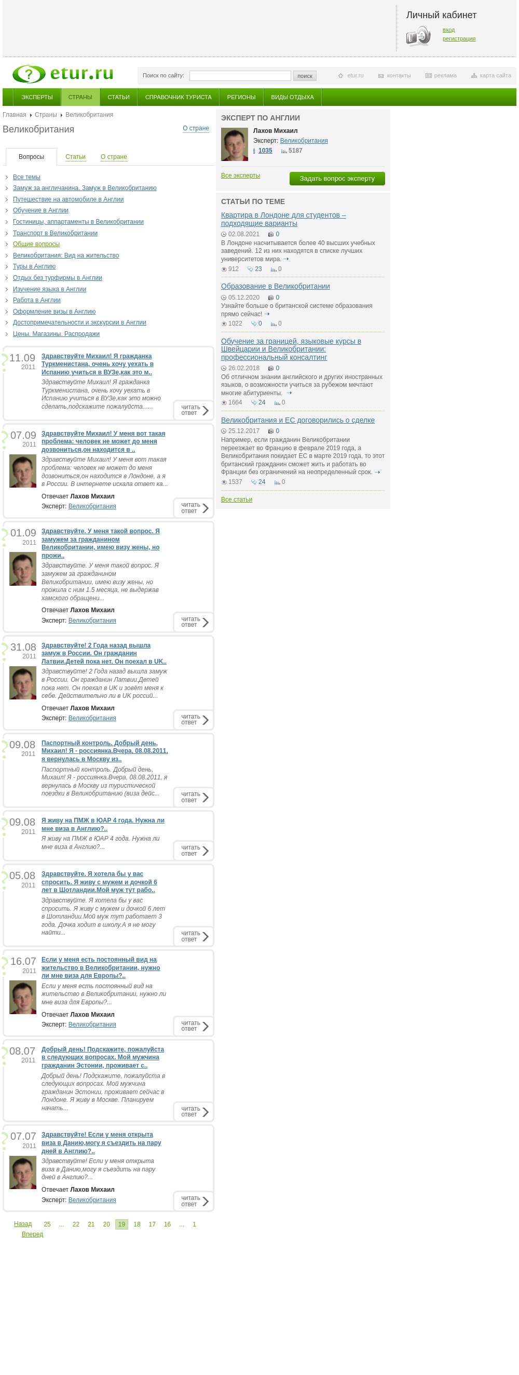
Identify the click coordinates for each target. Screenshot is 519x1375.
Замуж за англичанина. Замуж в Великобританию (85, 188)
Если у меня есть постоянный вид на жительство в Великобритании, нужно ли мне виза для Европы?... (104, 994)
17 (152, 1224)
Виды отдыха (292, 97)
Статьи (119, 97)
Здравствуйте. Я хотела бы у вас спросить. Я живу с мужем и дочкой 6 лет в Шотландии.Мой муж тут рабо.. (99, 882)
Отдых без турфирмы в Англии (57, 277)
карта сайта (495, 75)
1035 (265, 150)
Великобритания (92, 506)
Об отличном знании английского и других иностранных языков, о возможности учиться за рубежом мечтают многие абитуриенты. (302, 385)
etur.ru (355, 75)
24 (261, 402)
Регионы (241, 97)
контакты (399, 75)
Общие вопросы (36, 244)
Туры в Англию (34, 266)
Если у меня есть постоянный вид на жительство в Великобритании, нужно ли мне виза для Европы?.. (101, 967)
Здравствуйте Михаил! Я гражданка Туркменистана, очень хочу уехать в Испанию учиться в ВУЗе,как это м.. (98, 364)
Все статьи (236, 499)
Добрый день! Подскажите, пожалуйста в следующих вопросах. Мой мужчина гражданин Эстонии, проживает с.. (103, 1057)
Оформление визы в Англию (54, 311)
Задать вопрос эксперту (337, 178)
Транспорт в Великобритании (55, 233)
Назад (23, 1224)
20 (106, 1224)
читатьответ (191, 409)
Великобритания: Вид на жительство (66, 255)
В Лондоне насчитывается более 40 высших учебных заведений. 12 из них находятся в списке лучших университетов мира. (298, 251)
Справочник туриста (178, 97)
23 (258, 269)
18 (136, 1224)
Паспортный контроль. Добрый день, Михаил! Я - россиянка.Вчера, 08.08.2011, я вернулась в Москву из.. (105, 751)
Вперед (32, 1234)
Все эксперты (240, 175)
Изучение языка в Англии (49, 289)
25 (47, 1224)
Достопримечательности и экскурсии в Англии (79, 322)
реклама (445, 75)
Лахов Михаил (275, 130)
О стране (196, 128)
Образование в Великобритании (275, 286)
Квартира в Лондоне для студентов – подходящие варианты (283, 219)
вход (449, 29)
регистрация (459, 38)
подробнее (286, 259)
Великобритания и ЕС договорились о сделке (298, 420)
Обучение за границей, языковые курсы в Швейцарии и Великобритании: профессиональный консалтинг (291, 349)
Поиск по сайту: (163, 75)
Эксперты (37, 97)
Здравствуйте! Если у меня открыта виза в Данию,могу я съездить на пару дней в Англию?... (98, 1169)
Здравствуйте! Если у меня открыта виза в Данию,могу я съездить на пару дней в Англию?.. (101, 1142)
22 (76, 1224)
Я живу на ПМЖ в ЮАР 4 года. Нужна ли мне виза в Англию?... (101, 843)
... (61, 1224)
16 (167, 1224)
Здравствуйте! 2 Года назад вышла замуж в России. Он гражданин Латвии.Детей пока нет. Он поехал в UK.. (104, 653)
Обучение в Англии (41, 210)
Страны (80, 97)
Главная (14, 114)
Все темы (26, 177)
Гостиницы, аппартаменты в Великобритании (78, 221)
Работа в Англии (37, 300)
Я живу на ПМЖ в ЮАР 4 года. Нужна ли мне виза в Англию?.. (103, 824)
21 (91, 1224)
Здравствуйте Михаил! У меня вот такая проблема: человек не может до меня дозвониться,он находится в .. (103, 441)
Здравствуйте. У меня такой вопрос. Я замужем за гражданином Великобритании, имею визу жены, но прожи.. (101, 543)
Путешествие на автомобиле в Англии (68, 199)
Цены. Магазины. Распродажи (56, 334)
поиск (304, 76)
